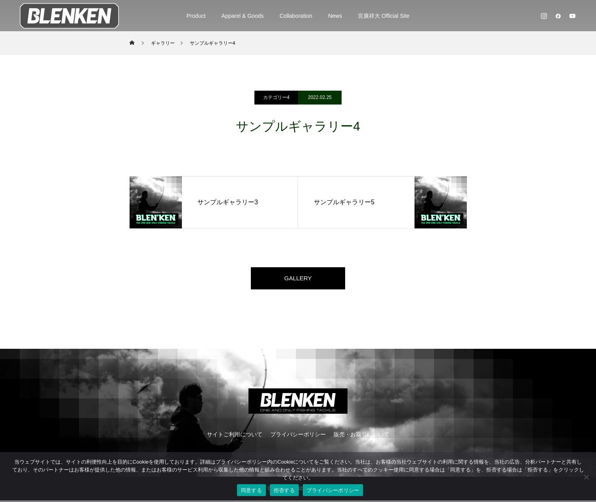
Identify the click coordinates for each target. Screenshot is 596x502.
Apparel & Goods (243, 16)
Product (196, 16)
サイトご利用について (234, 436)
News (335, 16)
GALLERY (298, 279)
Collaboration (295, 16)
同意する (251, 490)
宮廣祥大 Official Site (383, 16)
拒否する (284, 490)
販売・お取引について (361, 436)
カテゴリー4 (276, 97)
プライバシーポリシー (298, 436)
